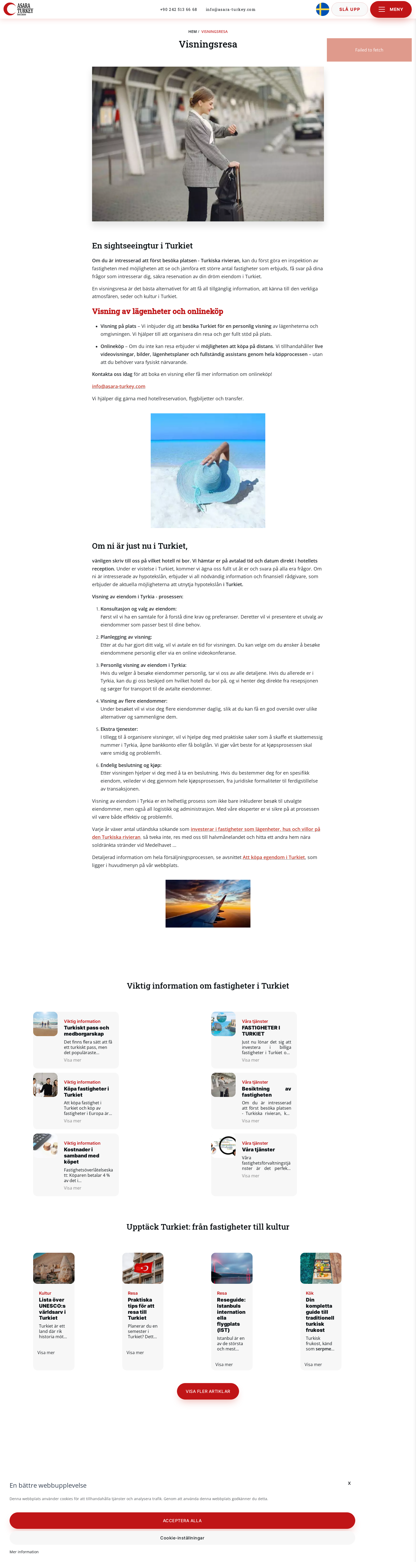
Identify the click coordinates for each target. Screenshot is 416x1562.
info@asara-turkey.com (231, 10)
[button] (66, 1518)
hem (192, 31)
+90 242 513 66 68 (178, 10)
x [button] (115, 1467)
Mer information (27, 1550)
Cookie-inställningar (66, 1536)
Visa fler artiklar (208, 1387)
